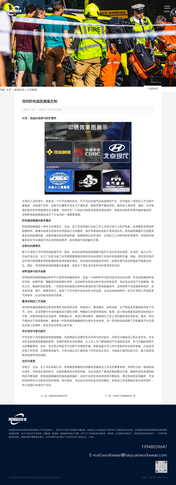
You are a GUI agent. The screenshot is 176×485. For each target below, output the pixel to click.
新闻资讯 (19, 89)
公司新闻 (32, 89)
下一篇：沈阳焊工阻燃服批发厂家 (120, 396)
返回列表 (152, 88)
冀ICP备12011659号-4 (158, 477)
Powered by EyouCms (52, 477)
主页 (8, 89)
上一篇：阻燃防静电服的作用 (54, 396)
